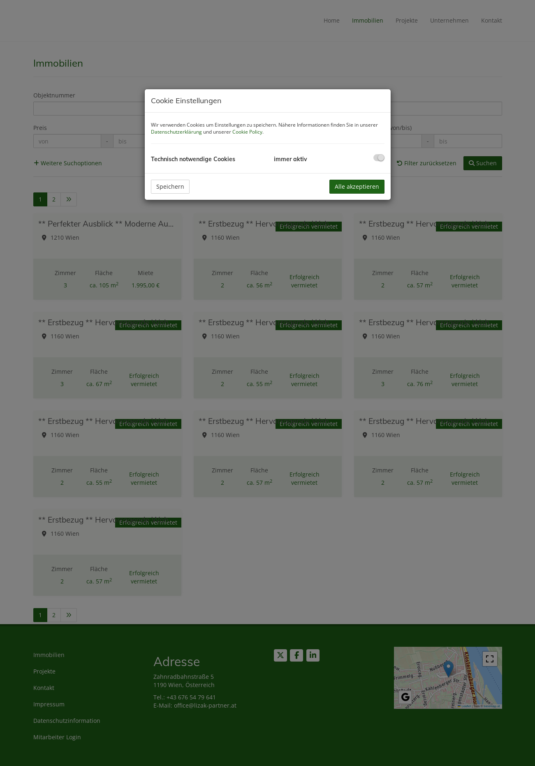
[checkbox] (378, 157)
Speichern (170, 186)
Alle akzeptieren (357, 186)
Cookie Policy (247, 131)
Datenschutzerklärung (176, 131)
